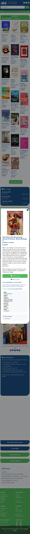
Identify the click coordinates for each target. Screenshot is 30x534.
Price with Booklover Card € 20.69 (11, 282)
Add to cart (15, 276)
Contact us (5, 289)
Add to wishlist (15, 279)
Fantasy (8, 318)
